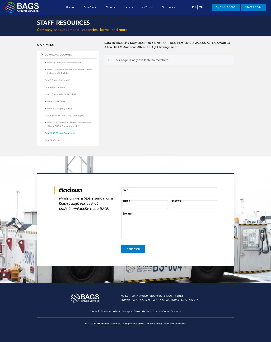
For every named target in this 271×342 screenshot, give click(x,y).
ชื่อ (124, 190)
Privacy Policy (154, 323)
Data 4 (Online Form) (55, 87)
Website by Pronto (175, 323)
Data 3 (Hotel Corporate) (57, 80)
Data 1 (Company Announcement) (64, 62)
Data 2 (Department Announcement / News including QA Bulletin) (69, 71)
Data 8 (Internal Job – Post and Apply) (64, 115)
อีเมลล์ (128, 201)
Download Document (59, 54)
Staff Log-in (253, 7)
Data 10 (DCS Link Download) (60, 133)
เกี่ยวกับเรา (89, 7)
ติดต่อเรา (169, 7)
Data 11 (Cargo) (52, 140)
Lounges (127, 310)
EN (194, 7)
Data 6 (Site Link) (56, 101)
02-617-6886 (225, 7)
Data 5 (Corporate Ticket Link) (60, 94)
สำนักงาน (147, 7)
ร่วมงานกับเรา (161, 310)
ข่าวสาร (128, 7)
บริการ (110, 7)
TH (201, 7)
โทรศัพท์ (176, 201)
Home (70, 7)
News (137, 310)
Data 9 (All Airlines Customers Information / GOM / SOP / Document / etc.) (70, 124)
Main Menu (45, 45)
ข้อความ (127, 213)
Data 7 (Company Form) (59, 108)
